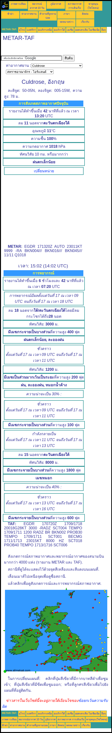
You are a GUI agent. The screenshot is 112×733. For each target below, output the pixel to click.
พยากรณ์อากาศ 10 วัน (31, 719)
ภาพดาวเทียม (18, 3)
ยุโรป (22, 29)
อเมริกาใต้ (59, 29)
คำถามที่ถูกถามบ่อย (37, 725)
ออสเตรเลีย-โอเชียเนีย (87, 29)
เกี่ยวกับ (85, 21)
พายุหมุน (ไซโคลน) (96, 719)
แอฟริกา (31, 29)
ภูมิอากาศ (55, 3)
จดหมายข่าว (66, 21)
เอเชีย (70, 29)
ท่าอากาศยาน (29, 13)
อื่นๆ (103, 29)
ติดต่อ (85, 13)
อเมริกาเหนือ (45, 29)
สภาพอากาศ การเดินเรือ (71, 719)
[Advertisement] (39, 49)
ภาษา (66, 13)
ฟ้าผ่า (10, 13)
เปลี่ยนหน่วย (44, 171)
